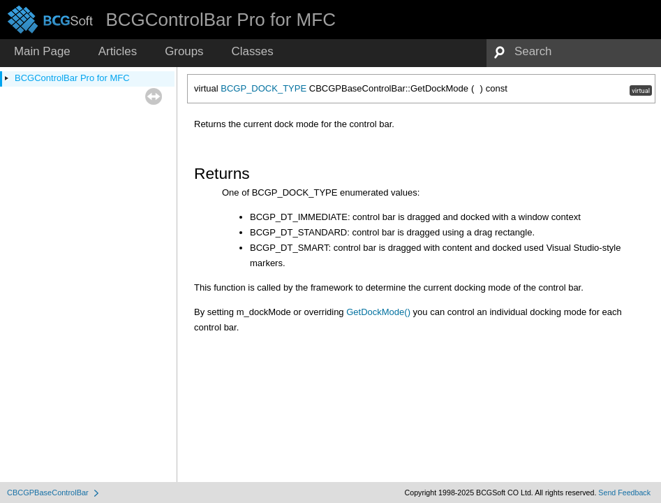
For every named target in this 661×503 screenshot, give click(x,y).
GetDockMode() (378, 312)
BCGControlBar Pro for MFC (72, 78)
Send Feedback (624, 492)
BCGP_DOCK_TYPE (263, 88)
